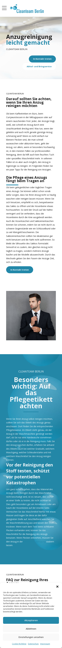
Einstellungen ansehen (31, 637)
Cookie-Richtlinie (19, 644)
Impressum (45, 644)
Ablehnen (31, 628)
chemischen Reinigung (34, 541)
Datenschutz (33, 644)
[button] (57, 586)
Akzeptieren (31, 620)
